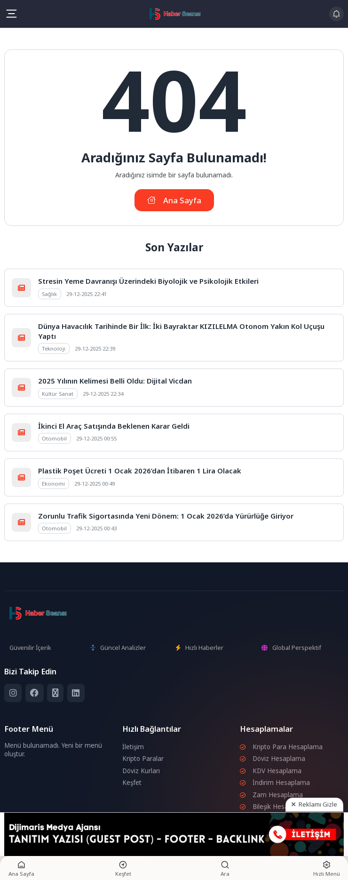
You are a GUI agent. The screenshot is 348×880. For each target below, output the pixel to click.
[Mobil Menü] (11, 14)
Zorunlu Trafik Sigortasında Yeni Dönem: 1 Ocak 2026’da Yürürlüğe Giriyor (165, 515)
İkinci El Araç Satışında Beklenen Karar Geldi (114, 426)
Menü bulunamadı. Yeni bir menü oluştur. (53, 749)
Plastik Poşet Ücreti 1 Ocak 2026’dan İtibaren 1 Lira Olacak (139, 470)
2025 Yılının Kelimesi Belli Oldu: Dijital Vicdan (115, 380)
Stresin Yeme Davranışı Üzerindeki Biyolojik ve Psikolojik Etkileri (148, 281)
